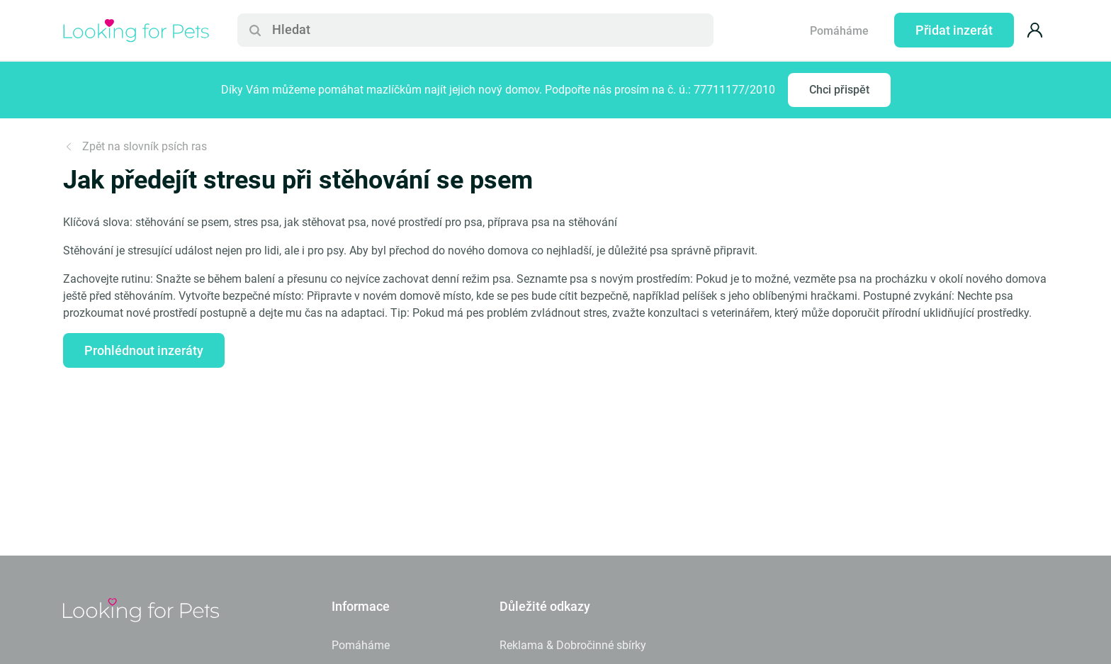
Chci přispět (839, 89)
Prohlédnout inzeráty (143, 350)
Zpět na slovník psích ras (135, 146)
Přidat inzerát (954, 30)
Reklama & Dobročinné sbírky (573, 645)
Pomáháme (839, 31)
